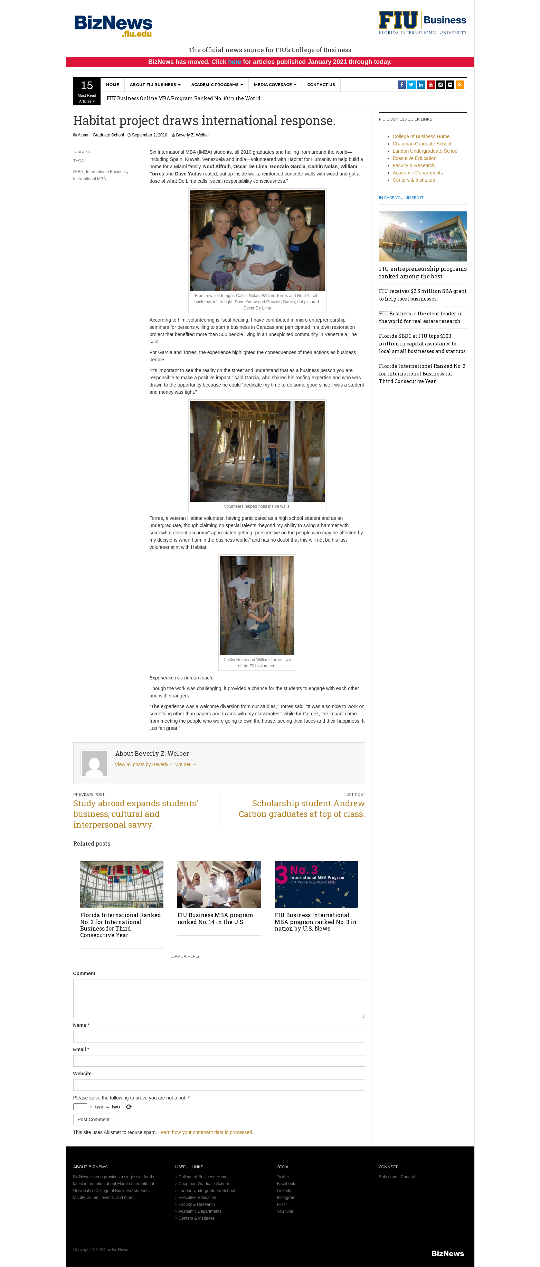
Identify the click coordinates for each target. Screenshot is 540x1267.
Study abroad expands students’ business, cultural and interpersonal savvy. (135, 814)
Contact (408, 1176)
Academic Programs (217, 84)
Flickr (282, 1204)
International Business (106, 171)
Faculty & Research (414, 165)
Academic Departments (418, 172)
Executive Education (415, 158)
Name (79, 1025)
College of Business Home (421, 136)
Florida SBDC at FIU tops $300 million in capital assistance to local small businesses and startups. (423, 343)
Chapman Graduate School (422, 143)
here (234, 61)
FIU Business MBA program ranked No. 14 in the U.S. (215, 918)
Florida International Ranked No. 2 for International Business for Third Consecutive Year (120, 925)
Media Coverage (275, 84)
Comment (84, 973)
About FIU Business (155, 84)
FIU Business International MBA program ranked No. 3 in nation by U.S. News (316, 921)
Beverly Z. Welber (192, 135)
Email (79, 1049)
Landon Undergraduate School (426, 151)
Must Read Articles (87, 91)
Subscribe (388, 1176)
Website (82, 1073)
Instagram (286, 1197)
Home (112, 84)
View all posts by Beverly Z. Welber (156, 764)
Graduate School (108, 135)
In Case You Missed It (401, 197)
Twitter (283, 1176)
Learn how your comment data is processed (205, 1132)
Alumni (84, 135)
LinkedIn (285, 1190)
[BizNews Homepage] (113, 25)
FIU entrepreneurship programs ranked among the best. (423, 272)
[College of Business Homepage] (423, 22)
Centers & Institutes (414, 180)
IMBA (78, 171)
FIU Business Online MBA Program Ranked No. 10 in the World (183, 98)
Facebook (286, 1183)
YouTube (285, 1211)
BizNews (120, 1249)
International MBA (89, 179)
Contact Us (321, 84)
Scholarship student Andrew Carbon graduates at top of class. (302, 808)
